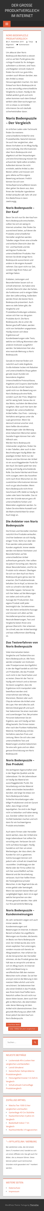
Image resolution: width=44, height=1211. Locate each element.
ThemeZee (34, 1205)
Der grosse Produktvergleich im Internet (22, 10)
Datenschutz (14, 1188)
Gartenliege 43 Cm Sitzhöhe (21, 1112)
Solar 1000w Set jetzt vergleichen (22, 1029)
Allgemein (10, 44)
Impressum (14, 1191)
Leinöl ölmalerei (16, 1067)
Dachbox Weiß (14, 1025)
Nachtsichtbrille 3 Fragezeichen (23, 1129)
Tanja (31, 42)
